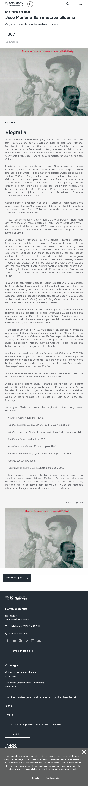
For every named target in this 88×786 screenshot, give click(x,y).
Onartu (35, 778)
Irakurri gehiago (39, 769)
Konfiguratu (52, 778)
